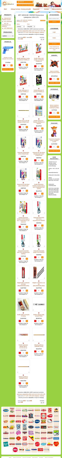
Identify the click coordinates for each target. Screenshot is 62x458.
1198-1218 (31, 31)
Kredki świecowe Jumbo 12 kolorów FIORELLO (23, 58)
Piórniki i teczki (9, 37)
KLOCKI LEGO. (7, 110)
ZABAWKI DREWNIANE (5, 141)
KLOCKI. (6, 108)
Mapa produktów (56, 9)
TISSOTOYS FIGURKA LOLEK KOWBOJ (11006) (54, 139)
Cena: (28, 23)
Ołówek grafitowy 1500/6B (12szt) (23, 372)
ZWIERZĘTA (6, 146)
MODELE (6, 119)
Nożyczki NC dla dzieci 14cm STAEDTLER (23, 182)
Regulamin (36, 9)
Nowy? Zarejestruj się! (54, 45)
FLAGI (5, 97)
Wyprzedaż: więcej (54, 115)
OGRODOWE (7, 125)
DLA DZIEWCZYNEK (8, 79)
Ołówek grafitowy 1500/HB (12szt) (38, 341)
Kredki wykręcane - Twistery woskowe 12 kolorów (39, 121)
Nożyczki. (9, 41)
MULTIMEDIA (7, 121)
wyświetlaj (42, 36)
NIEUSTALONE (7, 147)
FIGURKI (6, 95)
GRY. (5, 98)
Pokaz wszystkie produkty (25, 5)
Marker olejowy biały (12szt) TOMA (39, 310)
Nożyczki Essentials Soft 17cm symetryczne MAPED (23, 248)
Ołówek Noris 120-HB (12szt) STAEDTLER (23, 120)
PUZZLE (6, 129)
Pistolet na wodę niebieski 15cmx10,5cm (7, 179)
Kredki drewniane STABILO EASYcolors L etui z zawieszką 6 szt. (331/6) (39, 184)
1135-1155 (41, 30)
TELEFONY (6, 137)
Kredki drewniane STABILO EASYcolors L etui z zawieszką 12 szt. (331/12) (23, 216)
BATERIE (6, 75)
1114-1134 (36, 30)
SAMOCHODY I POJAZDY (6, 134)
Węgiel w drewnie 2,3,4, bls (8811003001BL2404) (39, 278)
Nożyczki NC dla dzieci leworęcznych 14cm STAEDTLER (38, 152)
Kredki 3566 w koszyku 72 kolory (23, 310)
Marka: (18, 23)
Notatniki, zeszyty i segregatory (8, 71)
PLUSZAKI (6, 127)
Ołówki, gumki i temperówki (9, 55)
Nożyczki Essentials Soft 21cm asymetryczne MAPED (39, 216)
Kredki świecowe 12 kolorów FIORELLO (23, 89)
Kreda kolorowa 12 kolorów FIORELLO (39, 89)
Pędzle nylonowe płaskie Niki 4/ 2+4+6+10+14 (23, 341)
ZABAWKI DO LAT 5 (8, 138)
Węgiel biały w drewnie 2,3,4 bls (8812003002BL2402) (23, 279)
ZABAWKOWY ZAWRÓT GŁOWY (6, 18)
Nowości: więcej (54, 81)
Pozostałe (9, 63)
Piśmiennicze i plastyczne (22, 21)
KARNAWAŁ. (7, 106)
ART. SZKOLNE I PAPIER (26, 19)
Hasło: (54, 37)
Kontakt (46, 9)
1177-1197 (26, 31)
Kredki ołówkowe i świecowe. (7, 47)
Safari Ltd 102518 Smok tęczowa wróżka (54, 70)
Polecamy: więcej (54, 149)
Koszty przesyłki (26, 9)
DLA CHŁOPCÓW (8, 77)
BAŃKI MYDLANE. (8, 74)
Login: (54, 31)
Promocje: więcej (8, 190)
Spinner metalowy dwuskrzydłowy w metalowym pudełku (54, 105)
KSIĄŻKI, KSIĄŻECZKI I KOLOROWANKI (5, 115)
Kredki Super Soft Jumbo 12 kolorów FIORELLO (39, 58)
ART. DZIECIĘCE (7, 26)
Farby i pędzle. (10, 50)
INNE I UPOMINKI (8, 100)
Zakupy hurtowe (16, 9)
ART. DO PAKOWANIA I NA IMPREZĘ (6, 23)
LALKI (5, 117)
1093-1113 (31, 30)
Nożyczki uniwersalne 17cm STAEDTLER (23, 151)
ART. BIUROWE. (7, 20)
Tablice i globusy (9, 65)
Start (6, 9)
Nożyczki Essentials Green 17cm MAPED (38, 247)
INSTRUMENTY (7, 102)
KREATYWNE (7, 112)
